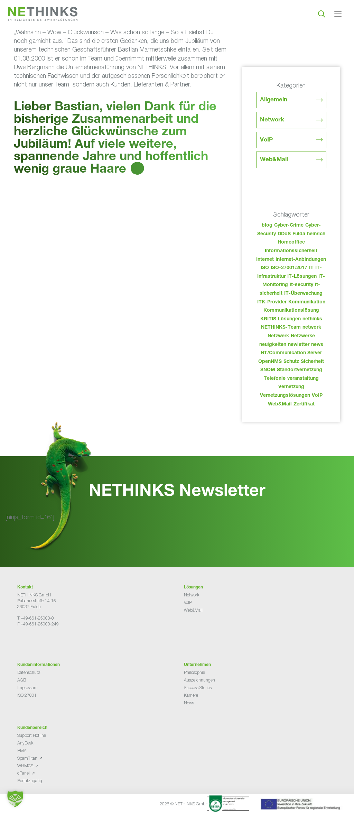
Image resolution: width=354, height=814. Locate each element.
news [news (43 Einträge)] (317, 344)
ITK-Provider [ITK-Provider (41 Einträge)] (272, 302)
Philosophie (194, 672)
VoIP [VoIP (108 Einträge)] (317, 395)
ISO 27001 (27, 695)
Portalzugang (29, 780)
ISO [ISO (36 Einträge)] (265, 268)
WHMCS (25, 765)
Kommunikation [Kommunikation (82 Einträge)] (306, 302)
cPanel (23, 773)
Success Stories (198, 687)
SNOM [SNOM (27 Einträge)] (267, 370)
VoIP (266, 140)
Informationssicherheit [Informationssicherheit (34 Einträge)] (291, 251)
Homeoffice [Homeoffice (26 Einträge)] (291, 242)
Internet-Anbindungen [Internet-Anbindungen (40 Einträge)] (301, 259)
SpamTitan (27, 758)
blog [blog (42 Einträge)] (267, 225)
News (189, 702)
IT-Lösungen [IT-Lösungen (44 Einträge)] (302, 276)
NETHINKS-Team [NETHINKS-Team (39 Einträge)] (281, 327)
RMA (22, 750)
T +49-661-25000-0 (35, 618)
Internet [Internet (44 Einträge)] (265, 259)
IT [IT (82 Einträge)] (311, 268)
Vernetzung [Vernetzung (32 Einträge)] (291, 387)
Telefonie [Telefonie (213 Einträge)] (275, 378)
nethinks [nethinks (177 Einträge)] (312, 319)
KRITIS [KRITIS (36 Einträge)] (268, 319)
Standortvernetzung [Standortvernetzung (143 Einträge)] (299, 370)
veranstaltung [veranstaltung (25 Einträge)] (303, 378)
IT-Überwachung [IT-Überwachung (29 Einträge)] (303, 293)
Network (272, 120)
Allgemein (273, 100)
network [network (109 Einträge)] (311, 327)
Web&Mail (274, 160)
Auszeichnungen (199, 680)
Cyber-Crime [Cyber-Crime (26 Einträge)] (289, 225)
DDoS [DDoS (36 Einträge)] (284, 234)
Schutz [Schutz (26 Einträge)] (291, 361)
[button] (15, 799)
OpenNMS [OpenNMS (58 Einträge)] (270, 361)
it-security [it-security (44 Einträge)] (301, 285)
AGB (21, 680)
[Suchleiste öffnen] (322, 13)
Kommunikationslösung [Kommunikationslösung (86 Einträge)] (291, 310)
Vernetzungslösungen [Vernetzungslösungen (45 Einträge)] (285, 395)
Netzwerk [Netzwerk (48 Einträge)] (278, 336)
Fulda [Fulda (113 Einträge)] (298, 234)
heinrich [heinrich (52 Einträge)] (316, 234)
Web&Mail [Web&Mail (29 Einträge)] (280, 404)
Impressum (27, 687)
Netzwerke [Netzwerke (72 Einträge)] (303, 336)
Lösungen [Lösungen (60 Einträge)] (289, 319)
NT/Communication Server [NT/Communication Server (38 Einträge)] (291, 353)
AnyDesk (25, 743)
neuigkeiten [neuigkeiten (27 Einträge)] (272, 344)
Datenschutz (28, 672)
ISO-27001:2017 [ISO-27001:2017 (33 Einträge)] (289, 268)
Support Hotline (31, 735)
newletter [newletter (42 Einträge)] (298, 344)
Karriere (191, 695)
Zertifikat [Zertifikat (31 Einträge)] (304, 404)
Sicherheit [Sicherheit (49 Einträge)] (312, 361)
